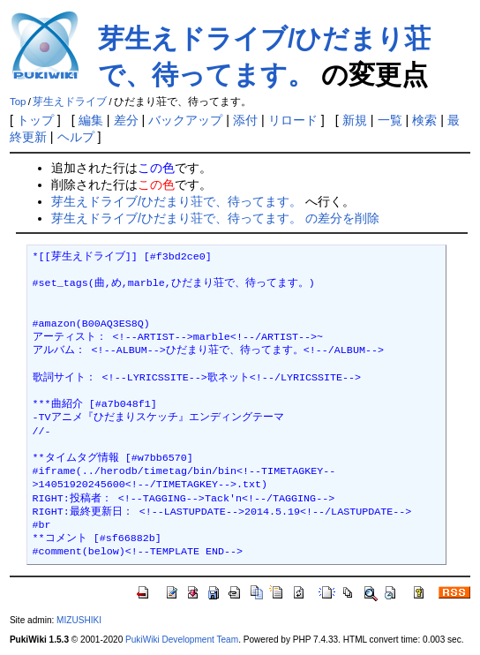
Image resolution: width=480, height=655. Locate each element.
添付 (245, 120)
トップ (35, 120)
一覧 (390, 120)
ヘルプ (75, 137)
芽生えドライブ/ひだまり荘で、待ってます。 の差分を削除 (215, 218)
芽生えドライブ (70, 101)
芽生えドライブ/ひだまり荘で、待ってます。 (176, 201)
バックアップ (185, 120)
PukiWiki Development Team (181, 639)
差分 (126, 120)
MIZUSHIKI (78, 620)
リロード (293, 120)
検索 (424, 120)
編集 (91, 120)
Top (18, 101)
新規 (354, 120)
